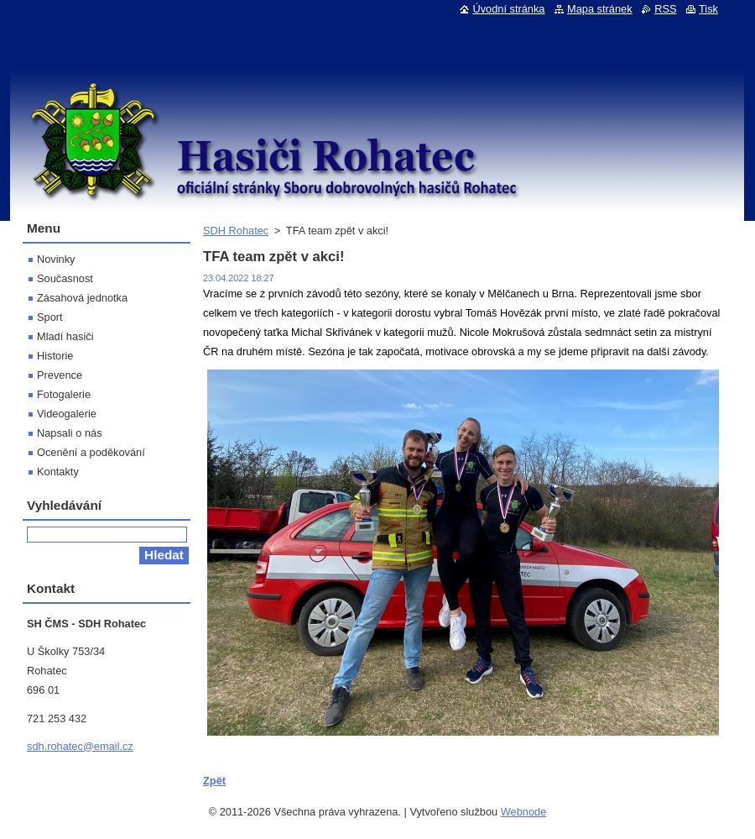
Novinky (56, 259)
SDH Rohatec (235, 230)
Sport (50, 317)
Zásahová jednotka (82, 297)
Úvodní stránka (508, 9)
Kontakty (58, 471)
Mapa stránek (600, 9)
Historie (55, 355)
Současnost (65, 278)
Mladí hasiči (65, 336)
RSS (665, 9)
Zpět (214, 780)
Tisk (708, 9)
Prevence (59, 375)
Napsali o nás (69, 433)
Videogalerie (66, 413)
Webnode (524, 811)
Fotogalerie (64, 394)
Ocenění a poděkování (91, 452)
